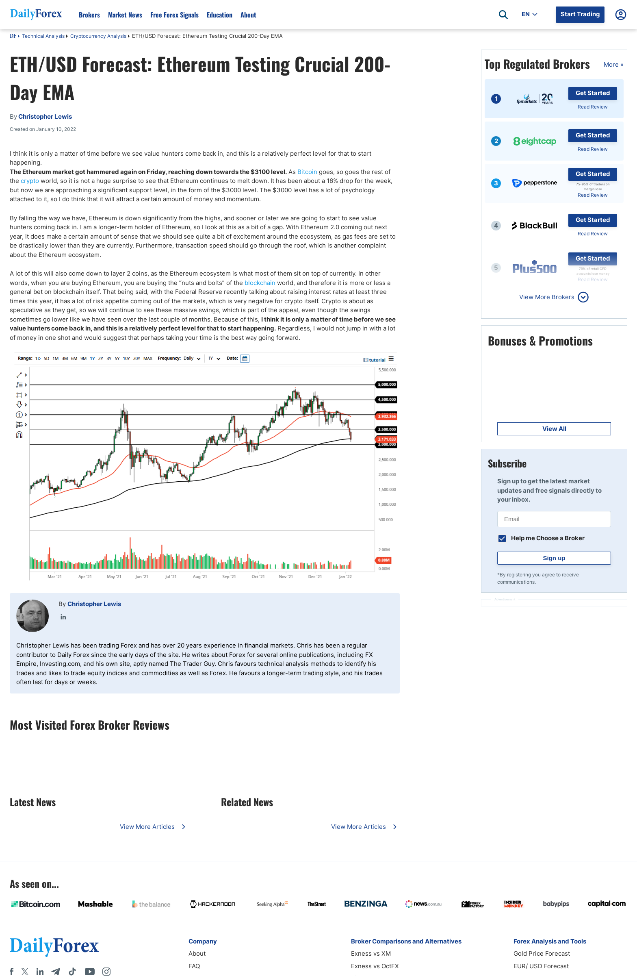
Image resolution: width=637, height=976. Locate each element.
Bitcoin (307, 172)
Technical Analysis (43, 36)
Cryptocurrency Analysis (98, 36)
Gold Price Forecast (542, 953)
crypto (30, 181)
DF (13, 36)
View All (554, 429)
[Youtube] (90, 971)
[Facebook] (11, 971)
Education (219, 15)
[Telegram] (55, 971)
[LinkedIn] (39, 971)
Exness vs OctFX (375, 966)
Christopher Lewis (94, 604)
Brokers (89, 15)
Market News (125, 15)
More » (614, 64)
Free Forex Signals (174, 15)
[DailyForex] (54, 947)
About (248, 15)
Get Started (593, 93)
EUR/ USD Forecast (541, 966)
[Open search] (503, 15)
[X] (24, 971)
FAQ (194, 966)
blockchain (260, 283)
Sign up (554, 557)
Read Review (593, 107)
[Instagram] (106, 971)
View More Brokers (546, 297)
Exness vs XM (371, 953)
